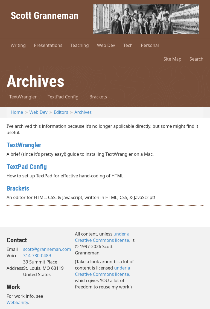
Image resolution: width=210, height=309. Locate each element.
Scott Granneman (44, 15)
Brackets (98, 97)
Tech (128, 45)
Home (17, 112)
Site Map (172, 59)
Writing (18, 45)
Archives (83, 112)
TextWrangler (23, 97)
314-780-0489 (37, 256)
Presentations (48, 45)
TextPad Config (63, 97)
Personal (150, 45)
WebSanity (17, 302)
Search (196, 59)
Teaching (80, 45)
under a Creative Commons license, (102, 237)
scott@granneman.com (47, 249)
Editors (61, 112)
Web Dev (106, 45)
